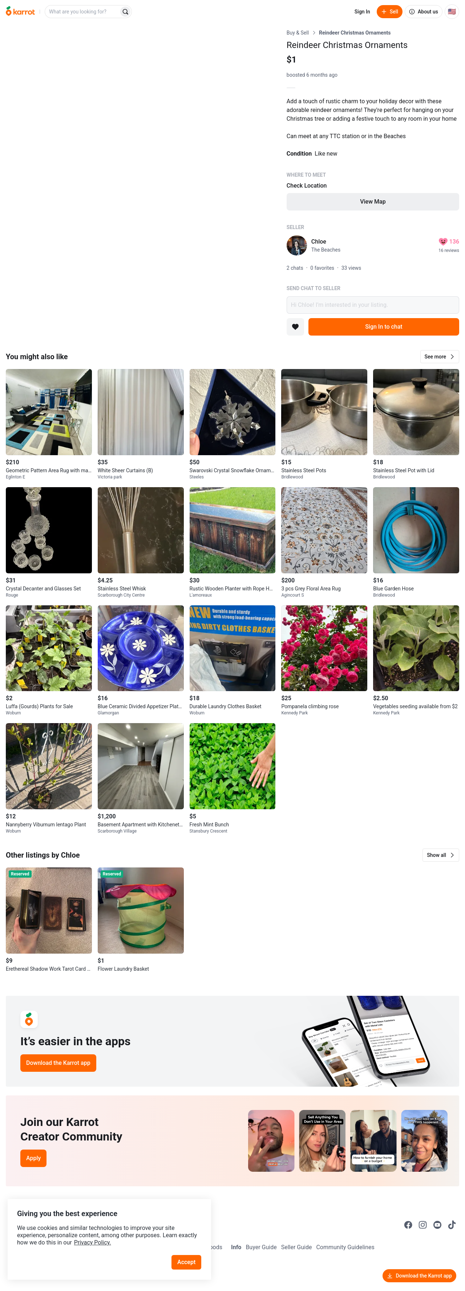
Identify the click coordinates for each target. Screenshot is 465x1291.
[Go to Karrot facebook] (408, 1224)
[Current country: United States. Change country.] (452, 11)
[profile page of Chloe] (297, 245)
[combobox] (82, 11)
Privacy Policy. (98, 1234)
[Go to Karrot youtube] (437, 1224)
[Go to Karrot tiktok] (452, 1224)
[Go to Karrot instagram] (422, 1224)
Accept (188, 1254)
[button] (439, 356)
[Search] (125, 12)
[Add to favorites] (295, 327)
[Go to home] (20, 11)
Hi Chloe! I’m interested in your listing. (373, 305)
